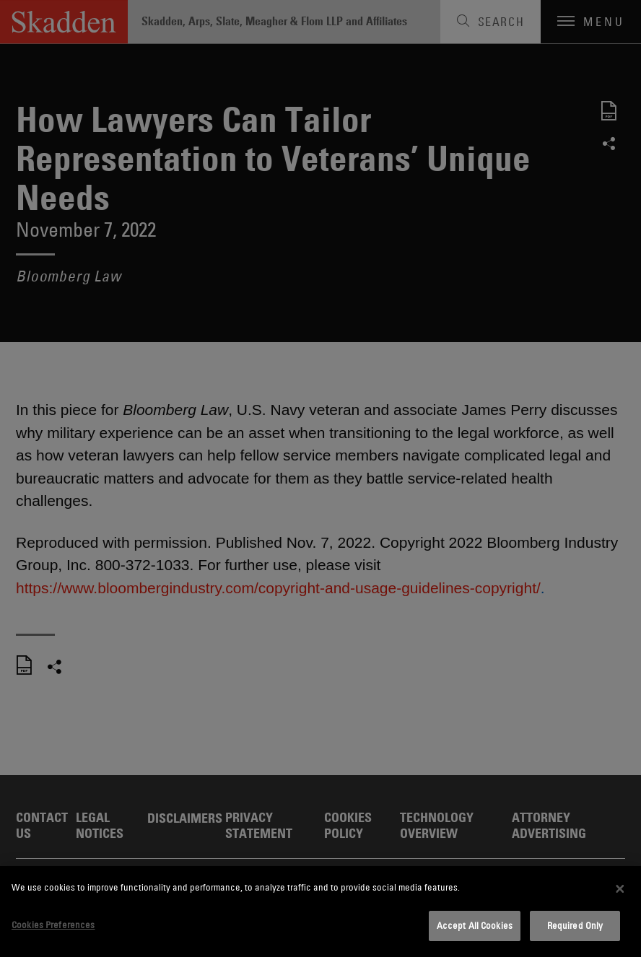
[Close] (620, 888)
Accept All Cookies (475, 925)
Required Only (575, 925)
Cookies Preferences (53, 924)
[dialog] (320, 911)
